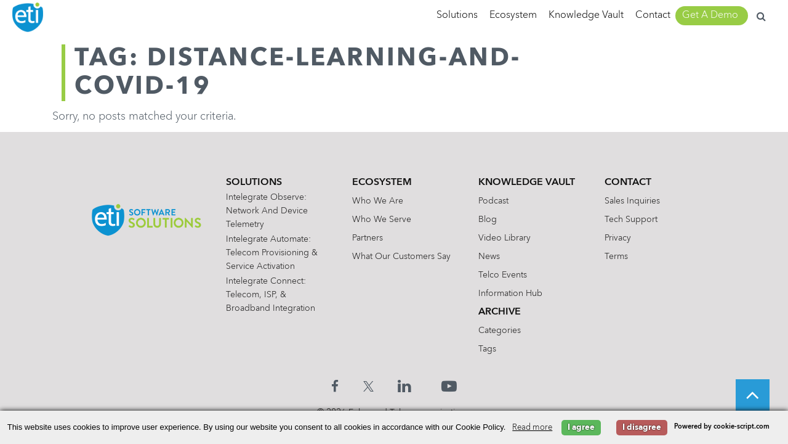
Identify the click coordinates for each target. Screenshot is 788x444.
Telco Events (502, 275)
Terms (616, 256)
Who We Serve (381, 219)
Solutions (457, 15)
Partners (367, 238)
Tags (487, 349)
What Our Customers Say (401, 256)
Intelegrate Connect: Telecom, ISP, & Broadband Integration (271, 295)
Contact (652, 15)
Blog (487, 219)
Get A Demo (710, 15)
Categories (499, 330)
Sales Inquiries (632, 201)
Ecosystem (513, 15)
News (489, 256)
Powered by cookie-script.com (722, 427)
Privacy (618, 238)
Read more (532, 428)
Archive (499, 312)
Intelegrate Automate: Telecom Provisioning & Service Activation (272, 253)
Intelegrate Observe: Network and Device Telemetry (267, 211)
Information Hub (510, 293)
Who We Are (377, 201)
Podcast (493, 201)
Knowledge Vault (586, 15)
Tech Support (631, 219)
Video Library (504, 238)
